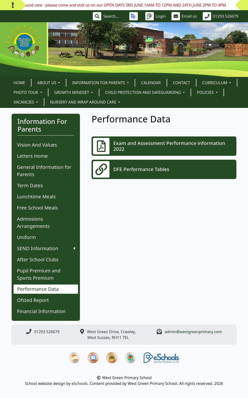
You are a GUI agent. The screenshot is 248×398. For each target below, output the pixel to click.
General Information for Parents (44, 171)
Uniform (26, 237)
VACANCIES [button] (24, 102)
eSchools (79, 383)
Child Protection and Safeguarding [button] (143, 92)
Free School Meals (37, 207)
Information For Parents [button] (99, 82)
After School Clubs (37, 259)
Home (19, 82)
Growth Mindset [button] (72, 92)
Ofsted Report (33, 300)
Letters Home (32, 156)
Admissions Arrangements (33, 222)
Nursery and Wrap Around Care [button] (83, 102)
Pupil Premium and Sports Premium (39, 274)
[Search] (113, 16)
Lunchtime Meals (36, 196)
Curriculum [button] (215, 82)
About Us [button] (47, 82)
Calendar (151, 82)
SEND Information (46, 248)
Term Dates (30, 185)
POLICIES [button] (206, 92)
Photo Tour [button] (26, 92)
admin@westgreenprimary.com (193, 331)
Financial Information (41, 311)
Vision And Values (37, 145)
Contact (181, 82)
